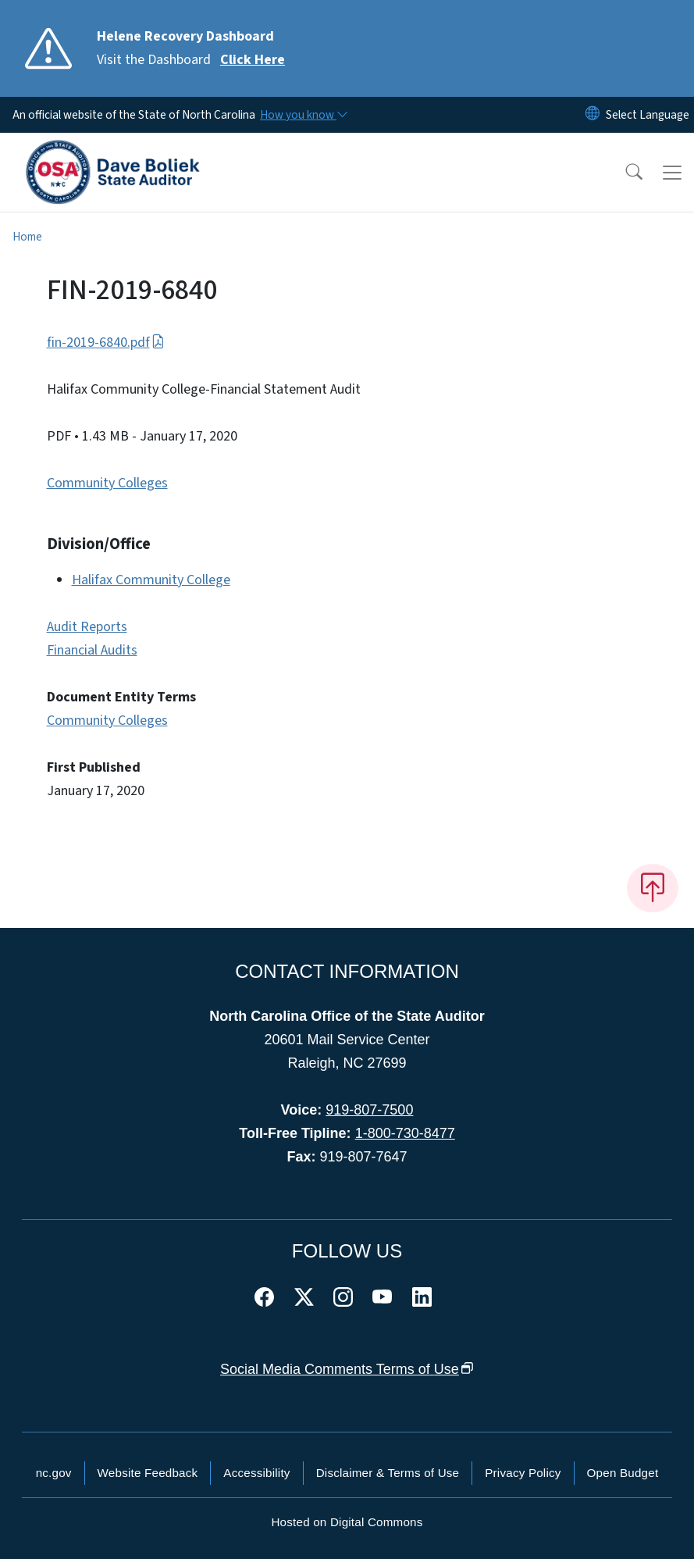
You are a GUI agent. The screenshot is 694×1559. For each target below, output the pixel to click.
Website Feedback (148, 1472)
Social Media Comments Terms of (347, 1369)
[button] (623, 172)
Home (27, 236)
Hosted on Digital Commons (346, 1522)
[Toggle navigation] (672, 172)
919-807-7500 (369, 1110)
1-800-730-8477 (405, 1133)
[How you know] (303, 115)
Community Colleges (107, 483)
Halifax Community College (151, 580)
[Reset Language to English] (592, 115)
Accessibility (256, 1472)
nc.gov (54, 1472)
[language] (647, 115)
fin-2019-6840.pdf (106, 342)
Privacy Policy (523, 1472)
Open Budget (623, 1472)
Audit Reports (87, 627)
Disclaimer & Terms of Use (388, 1472)
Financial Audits (92, 650)
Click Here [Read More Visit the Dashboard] (252, 60)
